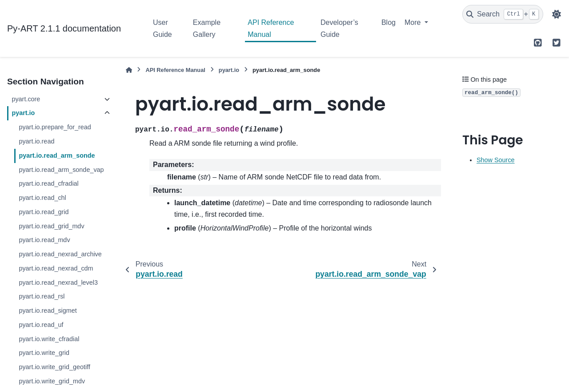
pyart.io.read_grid (43, 211)
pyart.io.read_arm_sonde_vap (61, 169)
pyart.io (23, 112)
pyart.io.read (36, 141)
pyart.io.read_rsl (41, 296)
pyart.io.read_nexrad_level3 (58, 282)
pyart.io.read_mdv (44, 239)
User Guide (162, 28)
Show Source (496, 159)
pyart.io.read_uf (41, 324)
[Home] (129, 70)
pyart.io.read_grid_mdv (51, 226)
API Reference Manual (271, 28)
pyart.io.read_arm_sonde (57, 155)
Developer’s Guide (339, 28)
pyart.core (26, 99)
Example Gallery (206, 28)
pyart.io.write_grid (44, 352)
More (414, 22)
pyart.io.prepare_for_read (55, 127)
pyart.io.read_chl (42, 197)
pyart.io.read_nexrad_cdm (56, 268)
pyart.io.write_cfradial (49, 338)
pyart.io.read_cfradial (48, 183)
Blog (388, 22)
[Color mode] (556, 14)
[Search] (502, 14)
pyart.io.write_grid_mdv (52, 381)
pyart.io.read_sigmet (47, 310)
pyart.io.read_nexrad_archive (60, 254)
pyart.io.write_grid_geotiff (54, 366)
